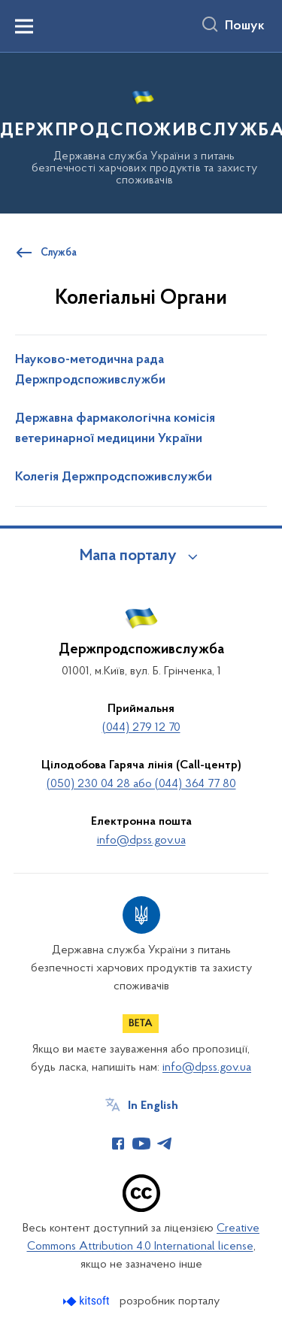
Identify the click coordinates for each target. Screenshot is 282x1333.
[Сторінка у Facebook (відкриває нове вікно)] (118, 1144)
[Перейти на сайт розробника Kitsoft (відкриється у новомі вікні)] (87, 1301)
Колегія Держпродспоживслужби (113, 477)
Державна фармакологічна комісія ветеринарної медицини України (115, 429)
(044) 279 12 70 (141, 728)
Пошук (245, 26)
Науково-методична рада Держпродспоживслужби (90, 370)
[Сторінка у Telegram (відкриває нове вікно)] (165, 1144)
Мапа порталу (128, 556)
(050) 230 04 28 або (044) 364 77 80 (141, 784)
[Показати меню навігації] (24, 26)
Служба (59, 253)
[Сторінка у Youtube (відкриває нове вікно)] (141, 1144)
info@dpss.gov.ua (141, 841)
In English (153, 1106)
